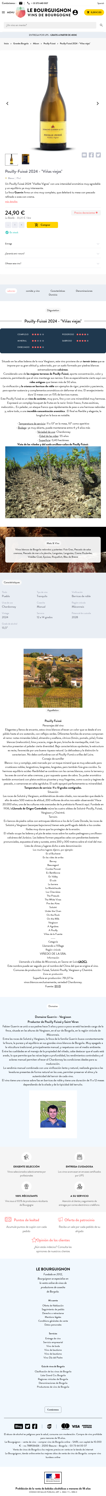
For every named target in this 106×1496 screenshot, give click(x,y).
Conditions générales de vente (53, 1321)
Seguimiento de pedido (53, 1309)
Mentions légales (53, 1317)
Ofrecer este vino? (53, 263)
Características (58, 291)
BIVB (58, 986)
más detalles (11, 201)
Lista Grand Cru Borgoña (53, 1375)
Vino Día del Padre (53, 1358)
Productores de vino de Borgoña (53, 1387)
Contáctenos (53, 1409)
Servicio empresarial (53, 1342)
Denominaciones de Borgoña (53, 1383)
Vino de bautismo (53, 1350)
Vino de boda (53, 1346)
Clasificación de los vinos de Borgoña (53, 1371)
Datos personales (53, 1325)
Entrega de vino (53, 1338)
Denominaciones (84, 291)
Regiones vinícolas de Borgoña (53, 1379)
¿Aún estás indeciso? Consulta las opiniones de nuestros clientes (53, 1249)
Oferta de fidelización (53, 1305)
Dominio (53, 295)
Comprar (42, 225)
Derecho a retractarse (53, 1313)
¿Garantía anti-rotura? (53, 253)
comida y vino (33, 291)
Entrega (53, 243)
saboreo (11, 291)
